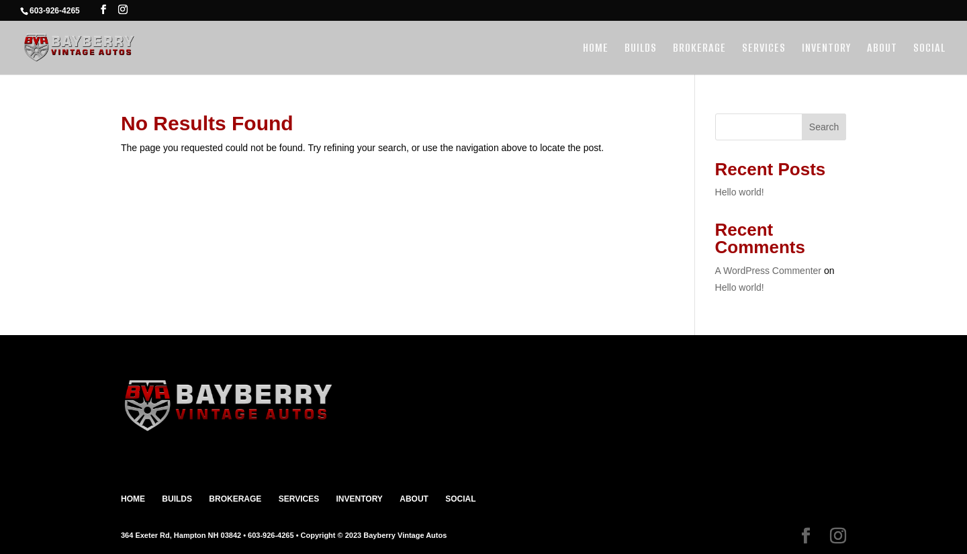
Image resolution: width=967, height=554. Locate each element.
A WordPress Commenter (768, 270)
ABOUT (882, 49)
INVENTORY (826, 49)
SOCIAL (929, 49)
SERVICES (764, 49)
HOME (595, 49)
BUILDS (641, 49)
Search (824, 127)
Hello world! (739, 192)
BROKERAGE (699, 49)
